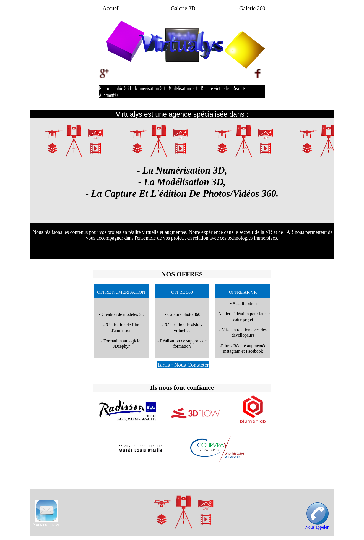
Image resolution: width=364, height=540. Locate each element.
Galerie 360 (252, 8)
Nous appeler (317, 527)
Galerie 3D (183, 8)
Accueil (111, 8)
